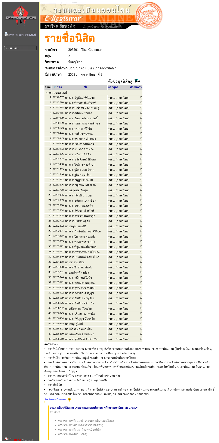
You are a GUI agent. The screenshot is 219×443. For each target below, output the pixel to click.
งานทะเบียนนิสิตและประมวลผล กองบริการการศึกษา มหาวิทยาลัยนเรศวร (94, 407)
